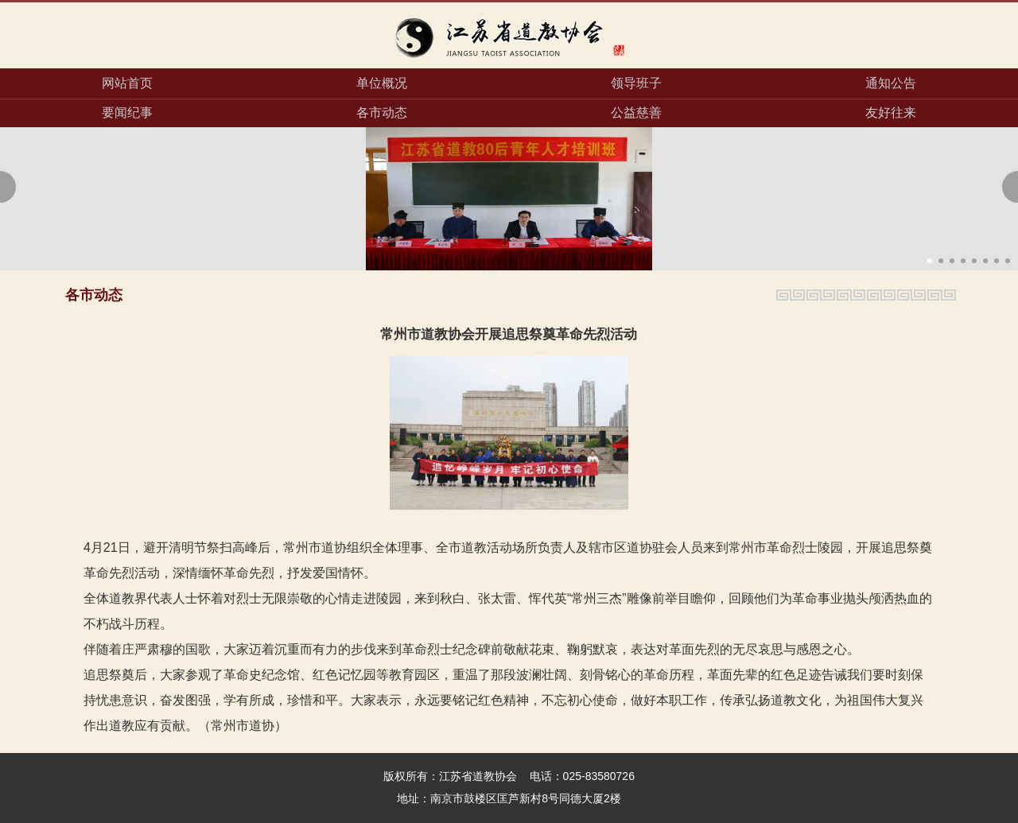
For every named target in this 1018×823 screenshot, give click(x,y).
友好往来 (890, 112)
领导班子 (636, 83)
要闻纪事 (127, 112)
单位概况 (381, 83)
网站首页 (127, 83)
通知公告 (890, 83)
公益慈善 (636, 112)
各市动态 (381, 112)
